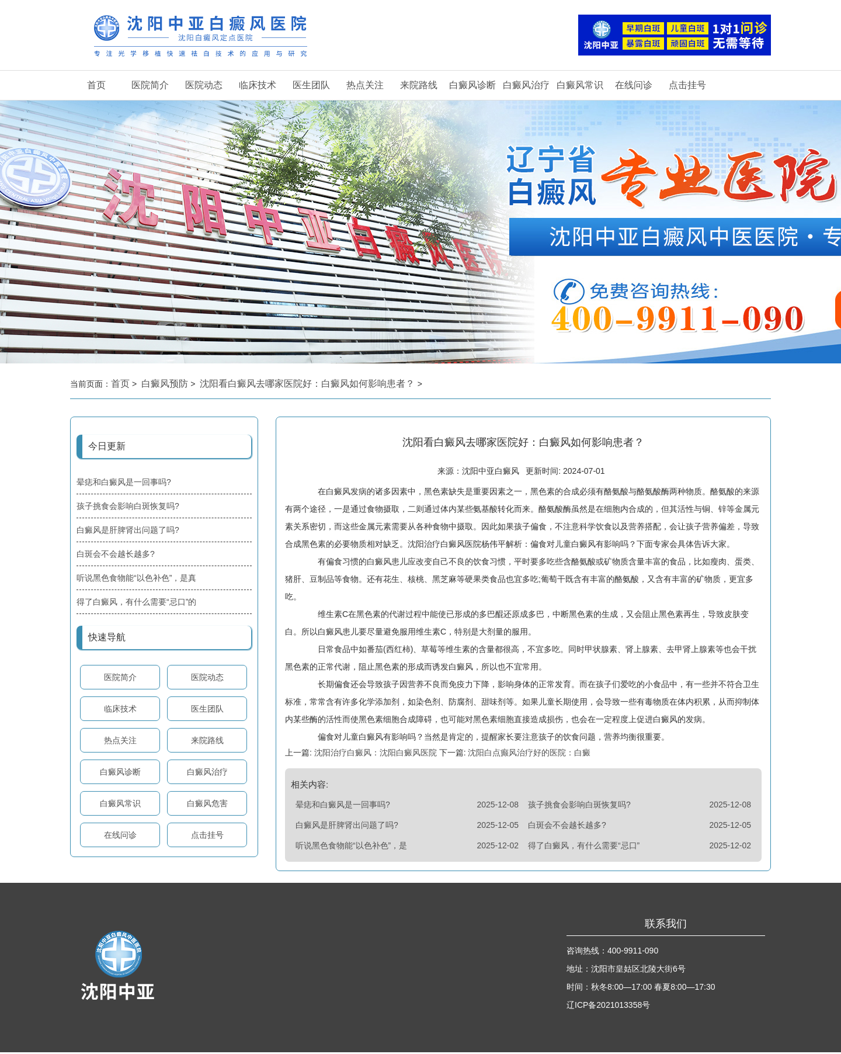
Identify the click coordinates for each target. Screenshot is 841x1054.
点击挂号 (687, 85)
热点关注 (365, 85)
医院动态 (204, 85)
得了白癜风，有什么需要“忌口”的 (136, 601)
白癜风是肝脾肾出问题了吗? (128, 530)
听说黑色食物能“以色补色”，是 (351, 847)
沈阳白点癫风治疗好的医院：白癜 (528, 754)
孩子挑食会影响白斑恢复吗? (128, 506)
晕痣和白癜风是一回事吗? (124, 482)
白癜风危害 (207, 803)
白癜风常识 (580, 85)
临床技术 (257, 85)
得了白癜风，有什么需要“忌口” (584, 847)
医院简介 (150, 85)
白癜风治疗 (526, 85)
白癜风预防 (165, 384)
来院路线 (418, 85)
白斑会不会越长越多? (116, 554)
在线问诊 (633, 85)
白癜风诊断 (472, 85)
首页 (96, 85)
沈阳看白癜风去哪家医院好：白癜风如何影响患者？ (308, 384)
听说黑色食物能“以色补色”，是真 (136, 578)
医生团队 (311, 85)
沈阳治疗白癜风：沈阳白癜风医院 (375, 754)
